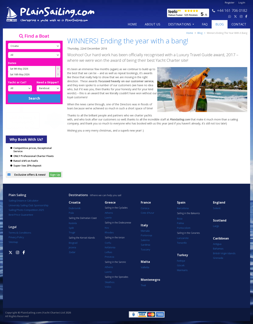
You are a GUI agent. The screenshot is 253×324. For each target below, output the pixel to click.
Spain (181, 202)
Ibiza (179, 218)
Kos (107, 227)
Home (132, 24)
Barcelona (183, 208)
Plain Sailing (17, 195)
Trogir (72, 232)
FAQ (205, 24)
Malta (145, 262)
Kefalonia (110, 247)
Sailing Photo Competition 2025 (26, 210)
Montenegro (150, 280)
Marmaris (182, 270)
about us (152, 24)
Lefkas (108, 252)
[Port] (34, 55)
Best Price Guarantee (21, 214)
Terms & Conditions (20, 232)
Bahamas (218, 248)
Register (229, 2)
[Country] (34, 46)
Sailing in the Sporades (116, 277)
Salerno (145, 240)
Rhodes (109, 232)
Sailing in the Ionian (115, 237)
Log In (241, 2)
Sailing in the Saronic (115, 262)
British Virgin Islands (224, 253)
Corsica (145, 208)
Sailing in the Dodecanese (118, 222)
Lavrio (108, 217)
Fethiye (181, 260)
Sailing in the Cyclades (116, 207)
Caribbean (221, 238)
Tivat (143, 285)
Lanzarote (183, 238)
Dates (12, 63)
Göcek (180, 265)
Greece (110, 202)
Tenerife (182, 242)
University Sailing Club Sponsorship (28, 205)
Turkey (182, 255)
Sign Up (55, 174)
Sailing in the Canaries (188, 233)
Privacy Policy (16, 237)
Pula (71, 212)
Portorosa (146, 235)
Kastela (73, 223)
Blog (199, 33)
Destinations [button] (180, 24)
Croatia (74, 202)
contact (239, 24)
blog (219, 24)
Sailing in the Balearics (188, 213)
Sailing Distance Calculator (23, 200)
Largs (216, 226)
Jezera (72, 247)
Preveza (109, 256)
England (219, 202)
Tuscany (145, 249)
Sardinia (145, 244)
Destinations (78, 195)
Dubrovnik (74, 208)
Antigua (217, 244)
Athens (109, 212)
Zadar (72, 252)
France (146, 202)
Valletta (145, 267)
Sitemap (13, 242)
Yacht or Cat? (17, 82)
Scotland (219, 220)
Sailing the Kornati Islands (82, 237)
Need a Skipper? (48, 82)
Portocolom (183, 228)
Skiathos (109, 282)
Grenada (218, 258)
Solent (216, 208)
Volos (108, 286)
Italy (144, 225)
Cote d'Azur (147, 212)
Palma (180, 223)
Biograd (73, 242)
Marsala (145, 230)
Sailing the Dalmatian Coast (83, 218)
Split (71, 228)
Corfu (108, 242)
